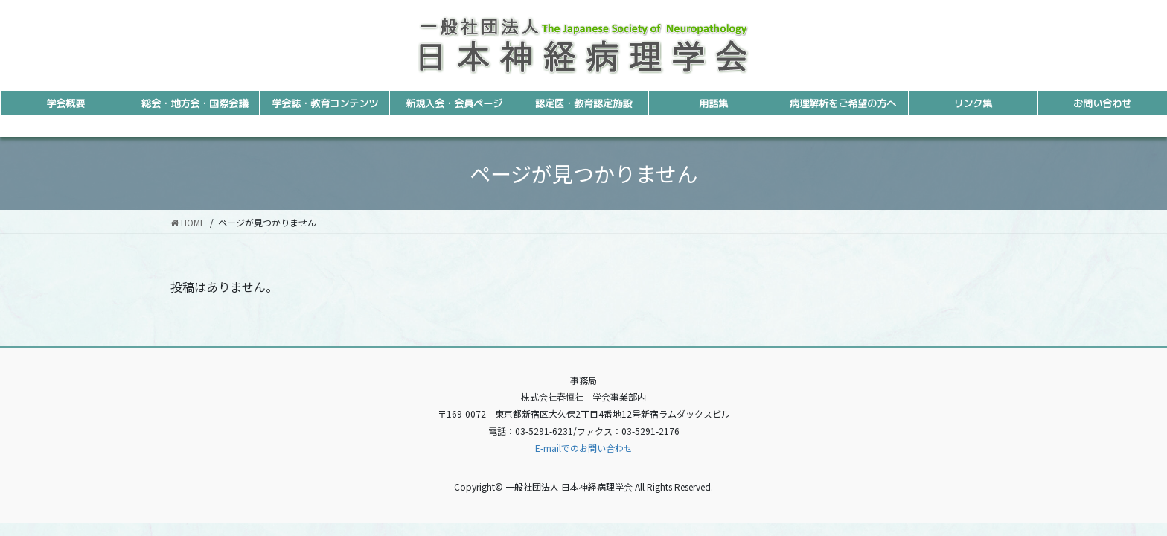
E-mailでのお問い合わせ (584, 447)
